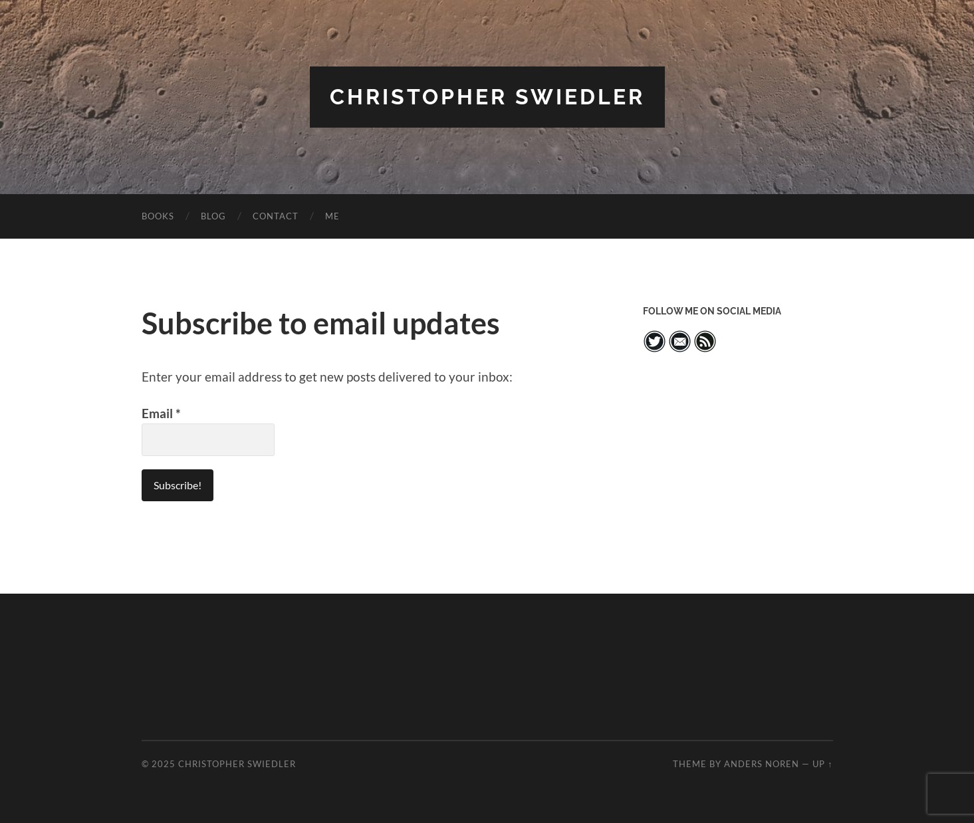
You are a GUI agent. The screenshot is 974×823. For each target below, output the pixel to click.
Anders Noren (761, 764)
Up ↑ (822, 764)
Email (161, 413)
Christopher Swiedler (487, 96)
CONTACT (276, 216)
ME (332, 216)
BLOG (213, 216)
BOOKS (158, 216)
